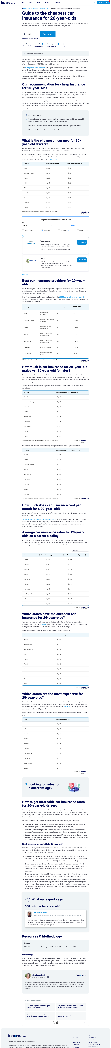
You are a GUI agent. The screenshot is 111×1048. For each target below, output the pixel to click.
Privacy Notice (91, 1037)
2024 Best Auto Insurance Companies (72, 297)
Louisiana (67, 706)
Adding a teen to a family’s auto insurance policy (39, 519)
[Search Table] (80, 550)
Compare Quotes (103, 2)
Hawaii (44, 624)
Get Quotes (82, 226)
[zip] (30, 34)
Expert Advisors (77, 1040)
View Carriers (47, 34)
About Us (75, 1037)
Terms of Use (91, 1040)
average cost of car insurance (35, 68)
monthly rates (52, 159)
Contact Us (76, 1044)
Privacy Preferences (93, 1042)
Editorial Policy (77, 1042)
